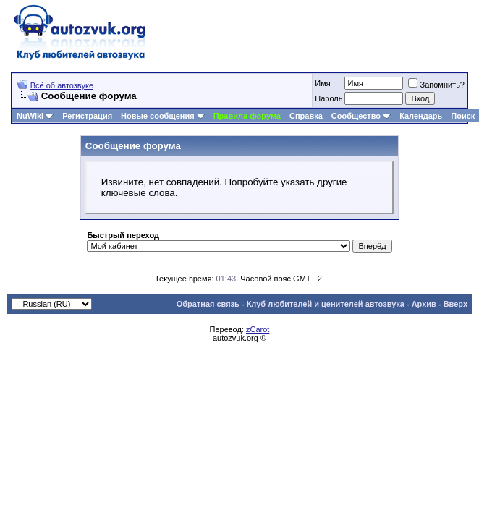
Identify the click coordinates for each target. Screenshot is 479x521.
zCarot (257, 329)
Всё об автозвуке (61, 85)
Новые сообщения (158, 115)
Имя (322, 83)
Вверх (455, 304)
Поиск (463, 115)
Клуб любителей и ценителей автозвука (325, 304)
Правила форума (247, 115)
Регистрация (87, 115)
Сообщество (361, 115)
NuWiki (30, 115)
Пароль (328, 98)
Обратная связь (208, 304)
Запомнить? (436, 84)
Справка (306, 115)
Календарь (420, 115)
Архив (424, 304)
